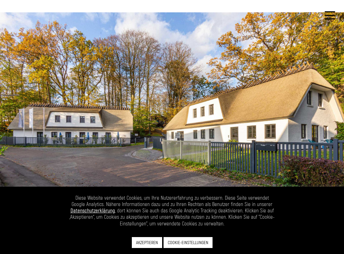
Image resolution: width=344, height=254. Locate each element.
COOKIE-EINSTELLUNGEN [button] (188, 242)
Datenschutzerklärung (92, 210)
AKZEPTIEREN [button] (147, 242)
